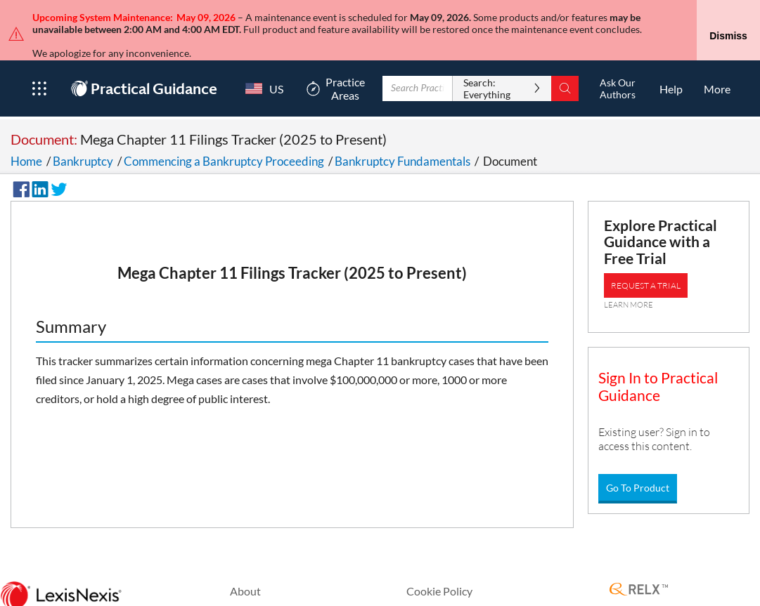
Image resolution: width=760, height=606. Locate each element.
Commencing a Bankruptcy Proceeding (224, 136)
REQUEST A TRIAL (646, 259)
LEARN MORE (628, 279)
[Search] (565, 63)
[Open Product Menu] (39, 63)
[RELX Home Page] (639, 564)
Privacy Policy (263, 586)
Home (26, 136)
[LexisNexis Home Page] (61, 570)
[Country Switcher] (261, 63)
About (245, 565)
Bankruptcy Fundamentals (402, 136)
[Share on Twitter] (57, 162)
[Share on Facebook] (19, 162)
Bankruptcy (83, 136)
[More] (717, 63)
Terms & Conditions (453, 586)
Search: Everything (486, 63)
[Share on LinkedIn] (38, 162)
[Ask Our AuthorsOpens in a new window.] (617, 63)
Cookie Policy (439, 565)
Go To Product (637, 462)
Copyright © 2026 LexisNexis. (682, 592)
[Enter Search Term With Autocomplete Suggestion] (417, 63)
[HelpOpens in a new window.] (671, 63)
